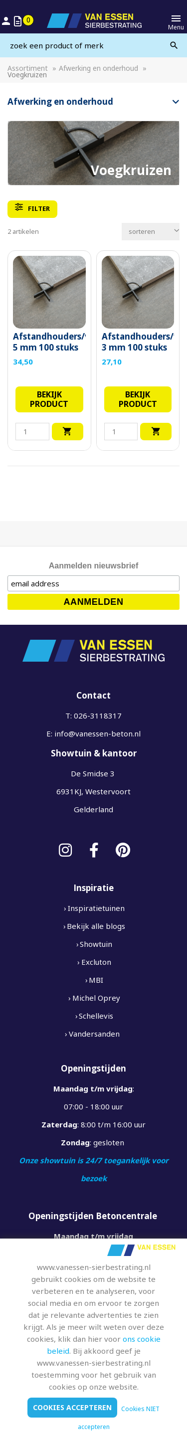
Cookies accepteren (72, 1407)
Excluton (96, 962)
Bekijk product (49, 399)
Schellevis (96, 1016)
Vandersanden (94, 1034)
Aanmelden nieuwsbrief (94, 565)
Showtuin (96, 944)
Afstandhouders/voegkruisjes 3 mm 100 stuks (138, 342)
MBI (96, 980)
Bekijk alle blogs (96, 926)
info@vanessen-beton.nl (97, 733)
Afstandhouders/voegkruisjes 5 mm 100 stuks (49, 342)
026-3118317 (98, 715)
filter (32, 207)
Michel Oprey (96, 998)
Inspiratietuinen (96, 908)
